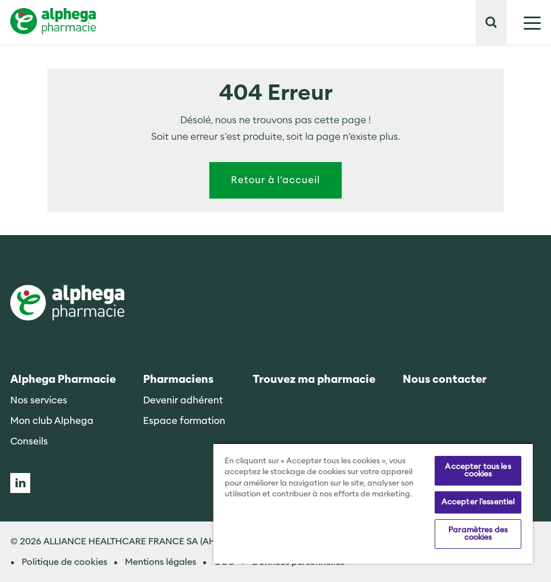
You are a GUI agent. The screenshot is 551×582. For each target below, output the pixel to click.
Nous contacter (445, 379)
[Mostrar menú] (524, 22)
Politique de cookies (64, 562)
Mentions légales (160, 562)
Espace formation (184, 421)
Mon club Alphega (52, 421)
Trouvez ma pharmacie (314, 379)
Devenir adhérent (183, 400)
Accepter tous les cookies (478, 470)
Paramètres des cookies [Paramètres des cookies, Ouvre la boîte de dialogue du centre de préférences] (478, 533)
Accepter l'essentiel (478, 502)
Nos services (38, 400)
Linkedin (20, 483)
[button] (491, 22)
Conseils (29, 441)
